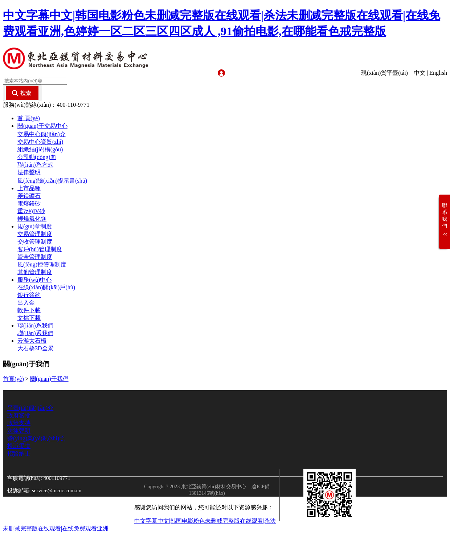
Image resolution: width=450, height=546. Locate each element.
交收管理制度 (34, 242)
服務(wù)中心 (34, 280)
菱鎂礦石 (29, 196)
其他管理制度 (34, 272)
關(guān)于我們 (49, 379)
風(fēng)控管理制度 (41, 264)
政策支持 (18, 423)
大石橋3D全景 (35, 348)
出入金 (26, 303)
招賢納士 (18, 454)
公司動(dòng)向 (36, 157)
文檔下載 (29, 318)
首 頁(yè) (28, 118)
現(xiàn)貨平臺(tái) (386, 73)
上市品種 (29, 188)
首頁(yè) (13, 379)
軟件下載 (29, 310)
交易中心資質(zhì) (40, 142)
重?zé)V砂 (31, 211)
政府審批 (18, 415)
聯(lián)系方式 (35, 165)
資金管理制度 (34, 257)
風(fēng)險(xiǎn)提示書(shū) (52, 181)
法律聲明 (29, 172)
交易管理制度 (34, 234)
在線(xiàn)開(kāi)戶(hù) (46, 287)
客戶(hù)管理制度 (39, 249)
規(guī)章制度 (34, 226)
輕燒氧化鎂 (31, 219)
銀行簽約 (29, 295)
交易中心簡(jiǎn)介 (41, 134)
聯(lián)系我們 (35, 325)
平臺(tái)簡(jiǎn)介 (30, 408)
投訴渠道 (18, 446)
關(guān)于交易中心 (42, 126)
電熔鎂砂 (29, 203)
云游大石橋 (31, 341)
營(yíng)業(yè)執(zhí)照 (36, 438)
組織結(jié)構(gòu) (40, 149)
